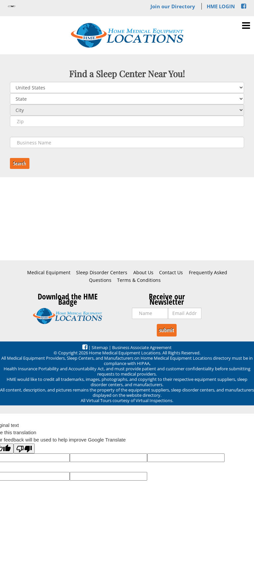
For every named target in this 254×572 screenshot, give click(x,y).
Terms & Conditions (139, 280)
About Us (143, 273)
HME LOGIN (221, 6)
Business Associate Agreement (142, 347)
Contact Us (171, 273)
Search (19, 163)
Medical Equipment (48, 273)
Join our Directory (172, 6)
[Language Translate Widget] (11, 6)
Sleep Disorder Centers (101, 273)
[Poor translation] (24, 448)
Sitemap (100, 347)
